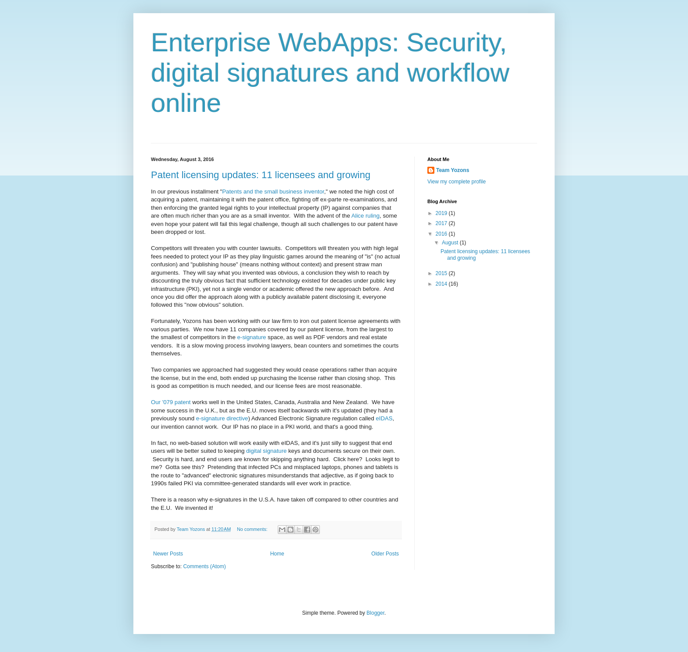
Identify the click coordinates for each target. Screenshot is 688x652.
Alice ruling (365, 215)
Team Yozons (452, 170)
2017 (442, 223)
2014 (442, 284)
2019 (442, 213)
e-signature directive (222, 418)
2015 (442, 273)
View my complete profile (456, 182)
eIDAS (384, 418)
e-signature (251, 337)
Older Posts (385, 554)
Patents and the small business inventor (273, 191)
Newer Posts (168, 554)
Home (277, 554)
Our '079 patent (171, 402)
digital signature (266, 451)
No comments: (253, 529)
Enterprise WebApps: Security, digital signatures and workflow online (330, 73)
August (451, 243)
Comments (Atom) (204, 566)
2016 (442, 234)
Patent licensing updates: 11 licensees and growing (260, 174)
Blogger (375, 613)
